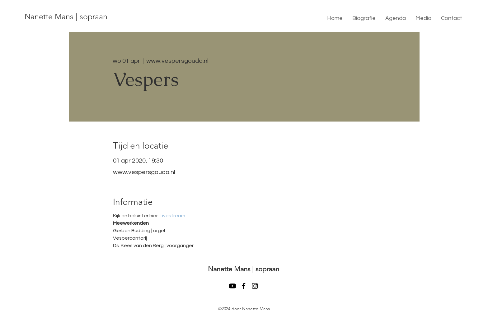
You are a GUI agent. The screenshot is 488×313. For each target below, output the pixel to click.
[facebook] (244, 286)
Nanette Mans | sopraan (66, 16)
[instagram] (255, 286)
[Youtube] (232, 286)
